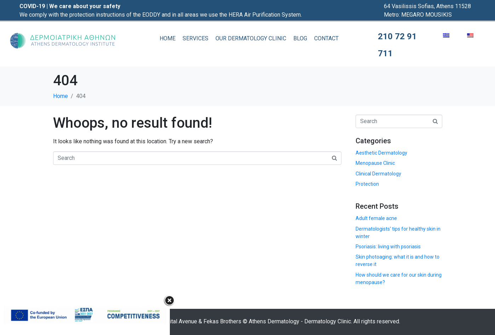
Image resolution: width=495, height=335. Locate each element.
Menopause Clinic (375, 163)
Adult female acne (376, 218)
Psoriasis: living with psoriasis (388, 246)
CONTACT (326, 38)
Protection (367, 184)
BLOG (300, 38)
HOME (167, 38)
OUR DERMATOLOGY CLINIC (250, 38)
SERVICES (195, 38)
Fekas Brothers (222, 321)
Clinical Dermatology (378, 174)
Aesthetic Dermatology (381, 153)
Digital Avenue (179, 321)
